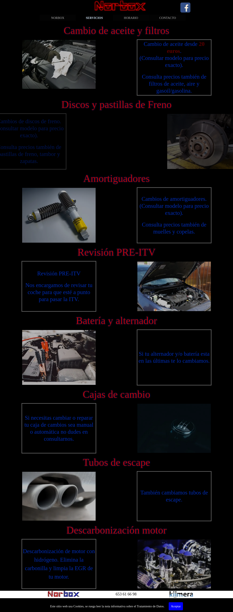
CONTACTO (167, 18)
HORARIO (131, 18)
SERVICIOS (94, 18)
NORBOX (57, 18)
